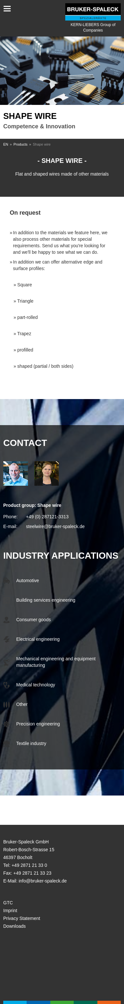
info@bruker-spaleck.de (43, 880)
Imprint (10, 910)
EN (5, 144)
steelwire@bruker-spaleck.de (55, 526)
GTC (8, 902)
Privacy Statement (21, 918)
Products (20, 144)
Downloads (14, 926)
